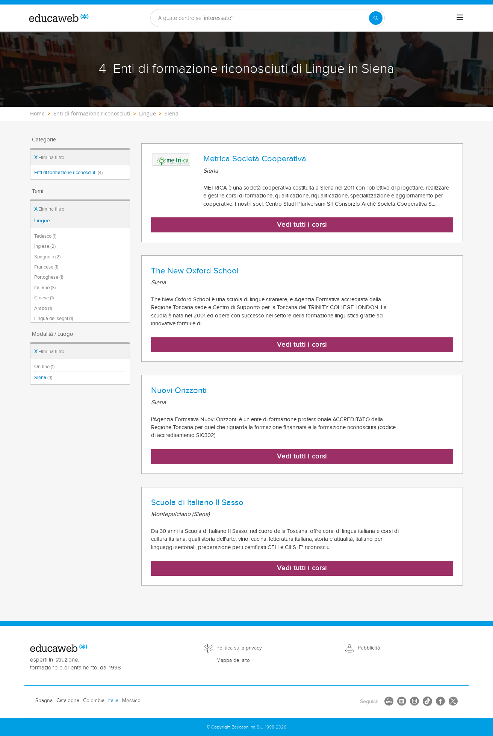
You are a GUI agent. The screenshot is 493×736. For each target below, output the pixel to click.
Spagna (44, 701)
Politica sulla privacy (239, 648)
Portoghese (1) (48, 277)
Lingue (42, 221)
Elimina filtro (49, 158)
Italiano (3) (45, 288)
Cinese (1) (44, 298)
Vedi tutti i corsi (302, 225)
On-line (44, 367)
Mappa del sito (233, 660)
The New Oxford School (195, 271)
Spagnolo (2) (47, 257)
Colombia (93, 701)
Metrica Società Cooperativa (254, 159)
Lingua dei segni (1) (53, 319)
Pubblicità (369, 648)
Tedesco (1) (45, 236)
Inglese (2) (45, 246)
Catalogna (67, 701)
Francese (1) (46, 267)
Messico (131, 701)
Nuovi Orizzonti (179, 390)
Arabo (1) (43, 308)
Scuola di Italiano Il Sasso (197, 502)
